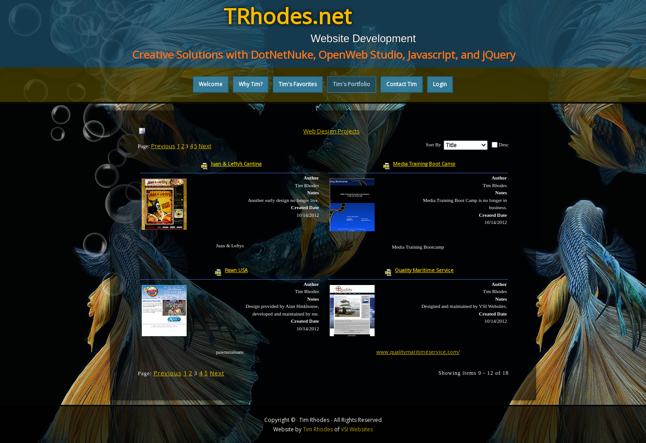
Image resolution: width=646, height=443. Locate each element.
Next (205, 146)
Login (440, 84)
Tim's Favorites (298, 84)
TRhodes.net (287, 16)
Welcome (211, 84)
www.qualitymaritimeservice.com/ (418, 351)
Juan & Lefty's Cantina (236, 164)
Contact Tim (401, 84)
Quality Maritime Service (424, 270)
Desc (504, 144)
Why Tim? (250, 84)
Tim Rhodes (318, 429)
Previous (163, 146)
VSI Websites (357, 429)
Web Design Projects (331, 131)
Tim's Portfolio (351, 84)
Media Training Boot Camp (424, 164)
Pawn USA (236, 270)
